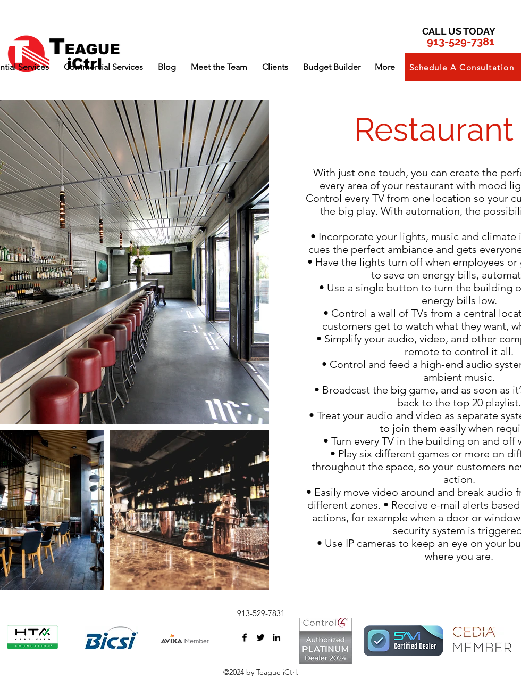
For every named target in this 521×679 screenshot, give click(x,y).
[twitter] (260, 637)
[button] (103, 67)
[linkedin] (276, 637)
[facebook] (244, 637)
